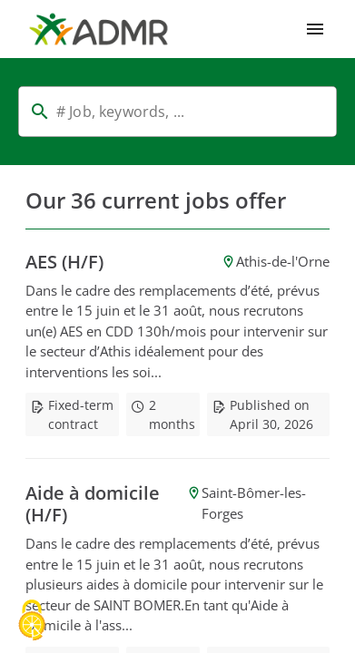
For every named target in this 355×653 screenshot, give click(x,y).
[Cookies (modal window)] (32, 621)
